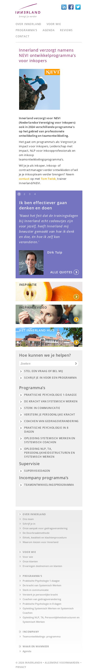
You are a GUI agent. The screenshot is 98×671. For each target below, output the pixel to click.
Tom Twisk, (49, 179)
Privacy (21, 667)
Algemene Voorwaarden (62, 662)
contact (24, 179)
